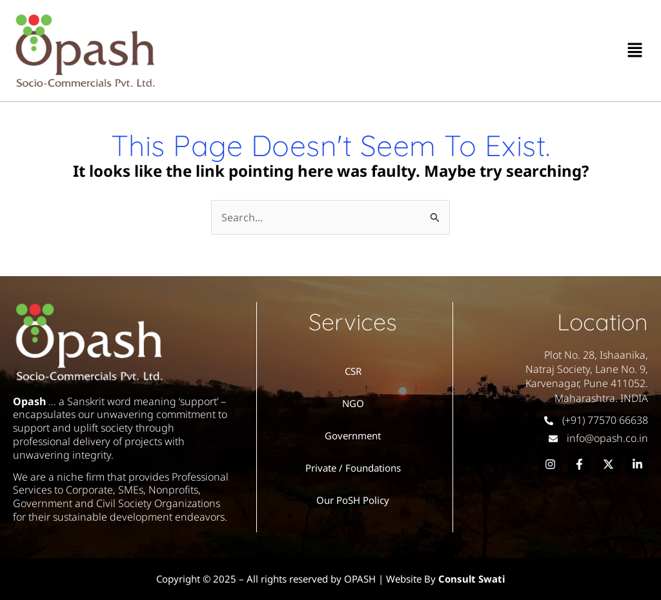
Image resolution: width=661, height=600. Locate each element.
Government (353, 435)
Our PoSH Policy (352, 500)
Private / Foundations (353, 467)
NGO (353, 403)
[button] (635, 50)
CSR (353, 371)
